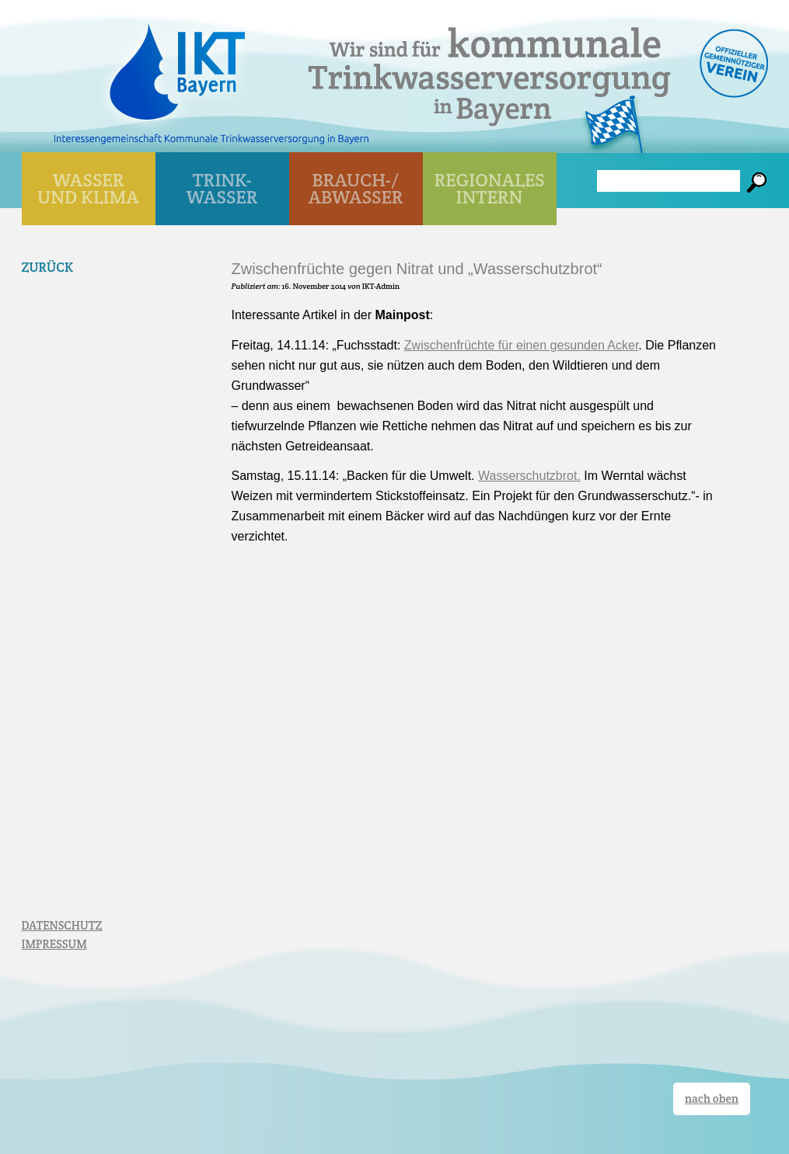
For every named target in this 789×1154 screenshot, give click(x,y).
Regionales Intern (490, 188)
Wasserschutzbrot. (529, 475)
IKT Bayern (177, 63)
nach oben (711, 1098)
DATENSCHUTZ (62, 925)
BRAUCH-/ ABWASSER (355, 188)
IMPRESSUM (54, 944)
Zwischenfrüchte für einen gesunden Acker (521, 345)
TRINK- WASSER (222, 188)
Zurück (48, 267)
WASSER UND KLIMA (88, 188)
